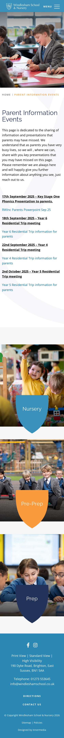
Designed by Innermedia (32, 729)
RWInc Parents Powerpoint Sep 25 (26, 210)
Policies (38, 722)
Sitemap (26, 722)
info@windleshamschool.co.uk (32, 684)
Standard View (39, 656)
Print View (18, 656)
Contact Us (32, 704)
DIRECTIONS (32, 696)
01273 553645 (40, 679)
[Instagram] (35, 645)
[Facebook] (28, 645)
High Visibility (32, 661)
